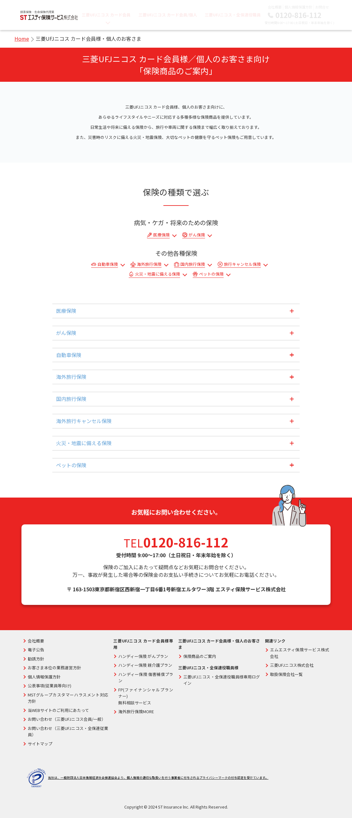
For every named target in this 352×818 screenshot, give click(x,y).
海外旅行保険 (149, 264)
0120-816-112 (298, 14)
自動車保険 (107, 264)
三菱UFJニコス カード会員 (106, 15)
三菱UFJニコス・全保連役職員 (233, 15)
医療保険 (161, 235)
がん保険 (197, 235)
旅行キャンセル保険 (242, 264)
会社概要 (275, 6)
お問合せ (322, 6)
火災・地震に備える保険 (157, 274)
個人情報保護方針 (298, 6)
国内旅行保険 (192, 264)
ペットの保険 (211, 274)
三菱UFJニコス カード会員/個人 (168, 15)
